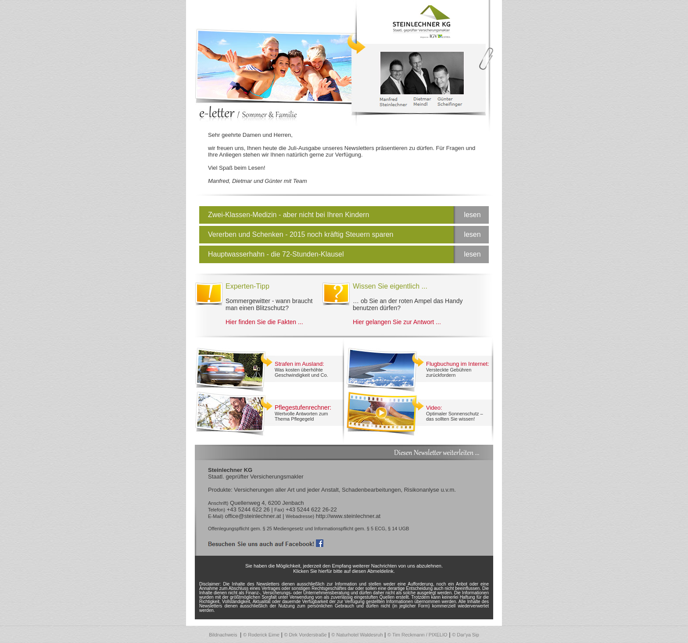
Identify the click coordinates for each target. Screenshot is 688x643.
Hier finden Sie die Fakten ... (264, 321)
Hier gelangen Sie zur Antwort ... (397, 321)
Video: (434, 407)
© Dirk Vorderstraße (305, 634)
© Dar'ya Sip (465, 634)
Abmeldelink (380, 571)
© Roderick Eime (261, 634)
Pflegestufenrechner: (303, 407)
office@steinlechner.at (253, 516)
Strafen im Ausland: (299, 364)
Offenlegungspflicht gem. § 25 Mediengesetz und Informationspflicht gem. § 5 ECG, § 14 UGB (308, 528)
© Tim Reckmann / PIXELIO (417, 634)
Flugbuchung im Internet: (457, 364)
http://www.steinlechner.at (348, 516)
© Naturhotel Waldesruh (357, 634)
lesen (472, 214)
